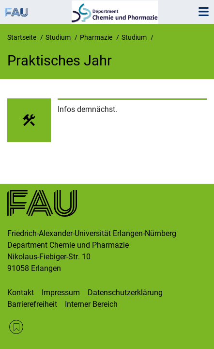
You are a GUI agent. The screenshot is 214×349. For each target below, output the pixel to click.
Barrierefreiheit (32, 304)
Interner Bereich (91, 304)
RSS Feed (16, 327)
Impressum (61, 292)
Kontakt (20, 292)
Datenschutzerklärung (125, 292)
